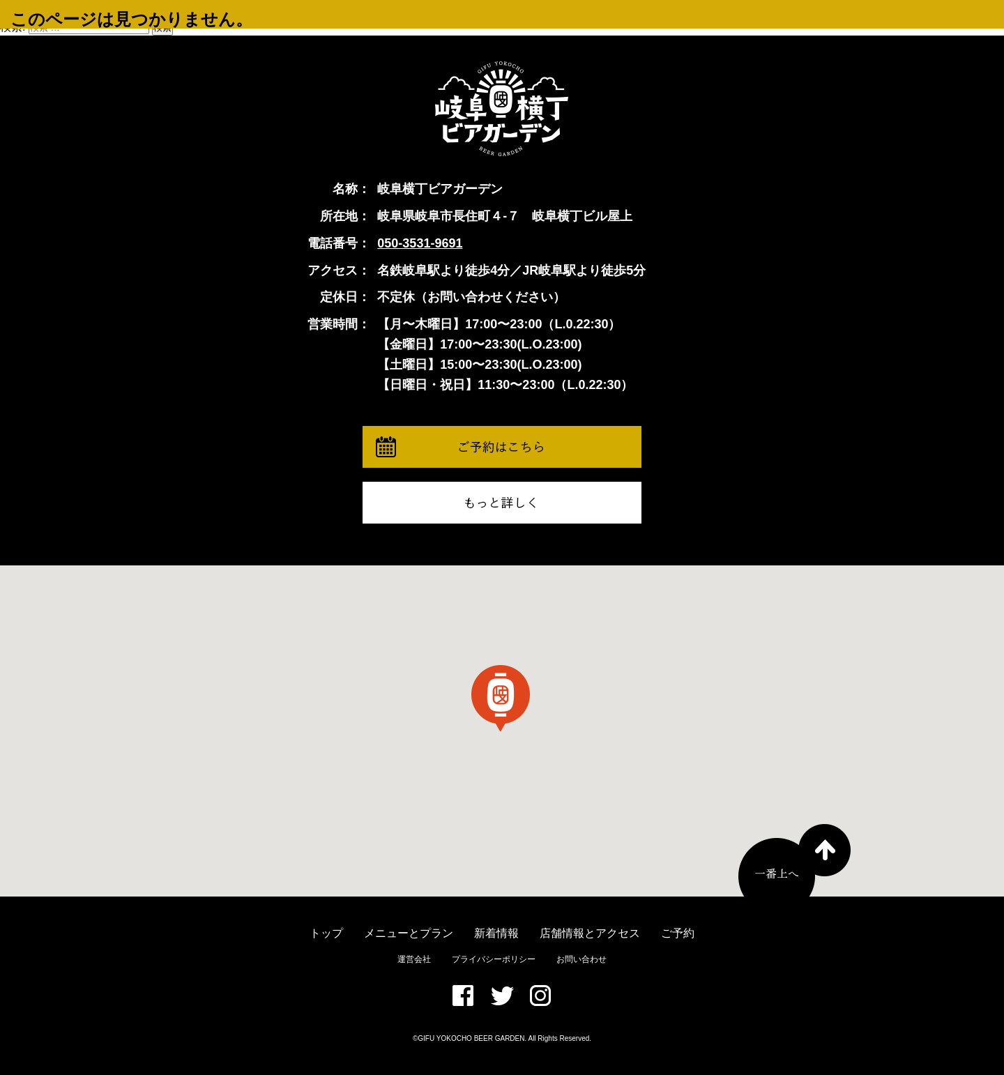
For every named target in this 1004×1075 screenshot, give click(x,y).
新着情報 (496, 933)
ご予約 (677, 933)
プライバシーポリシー (493, 959)
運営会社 (414, 959)
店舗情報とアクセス (590, 933)
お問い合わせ (581, 959)
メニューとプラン (408, 933)
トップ (326, 933)
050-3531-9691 (419, 243)
